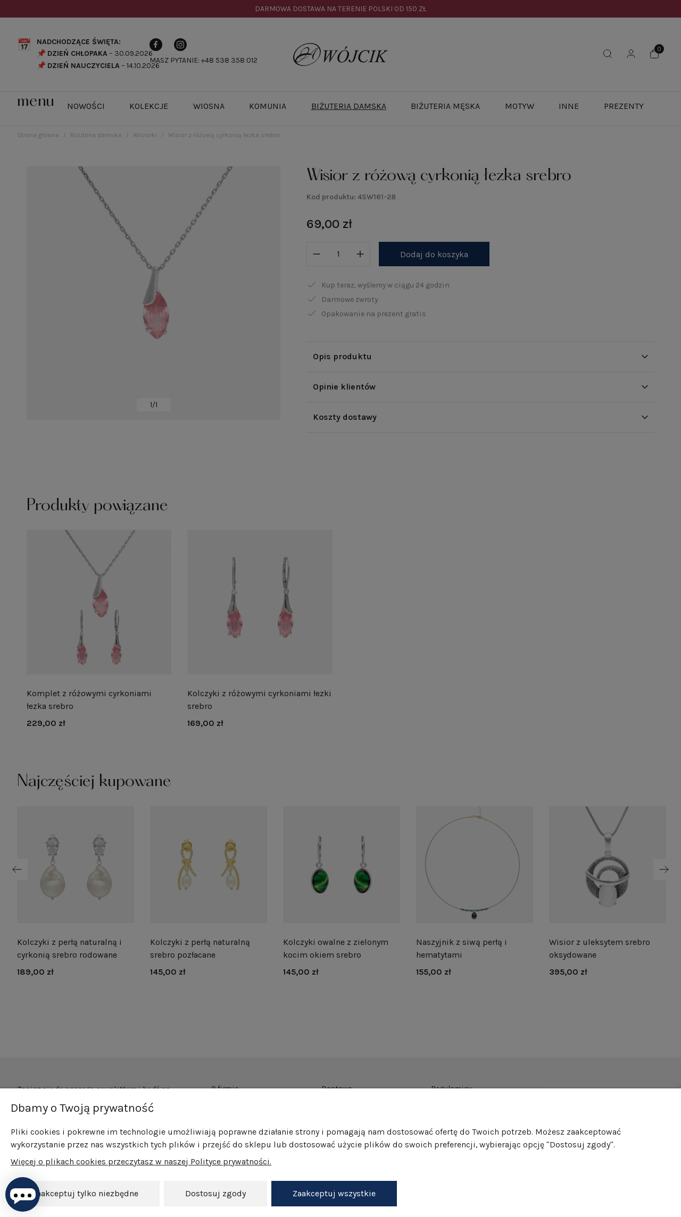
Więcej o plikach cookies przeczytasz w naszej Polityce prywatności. (141, 1161)
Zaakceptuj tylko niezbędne (85, 1193)
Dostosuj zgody (215, 1193)
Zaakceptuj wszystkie (334, 1193)
